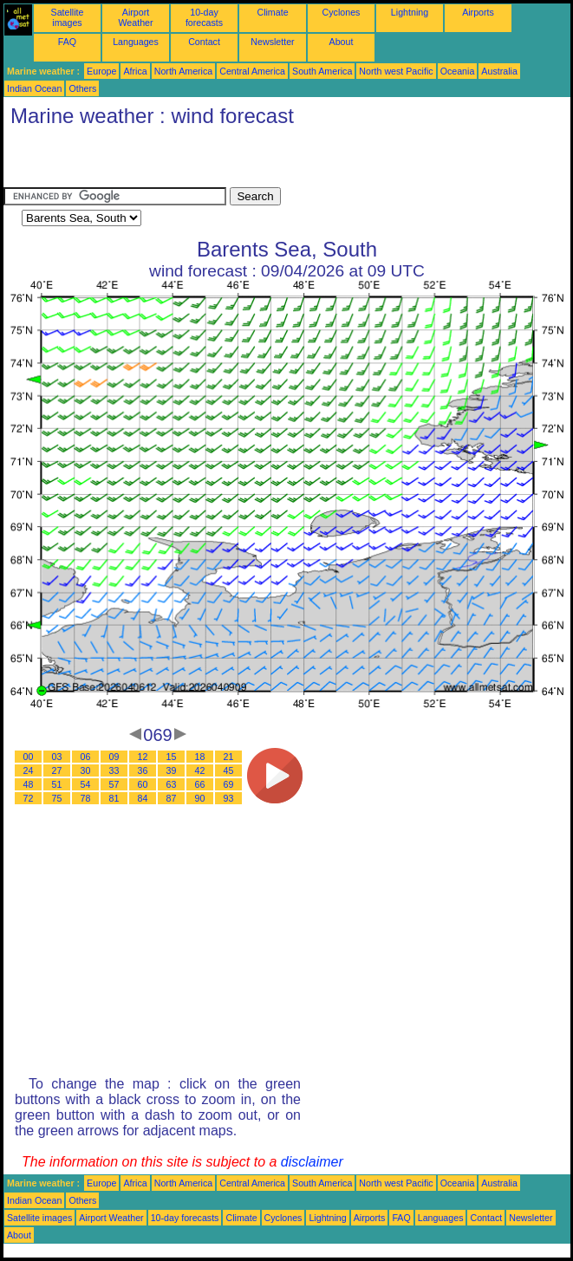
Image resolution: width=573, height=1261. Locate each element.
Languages (136, 41)
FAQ (67, 41)
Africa (135, 71)
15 (171, 756)
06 (86, 756)
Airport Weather (135, 17)
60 (143, 784)
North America (183, 71)
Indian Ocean (34, 88)
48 (28, 784)
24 (28, 770)
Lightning (409, 12)
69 (229, 784)
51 (57, 784)
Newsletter (272, 41)
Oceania (457, 71)
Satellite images (67, 17)
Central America (252, 71)
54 (86, 784)
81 (114, 798)
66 (200, 784)
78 (86, 798)
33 (114, 770)
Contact (204, 41)
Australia (499, 71)
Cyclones (341, 12)
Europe (101, 71)
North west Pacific (396, 71)
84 (143, 798)
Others (82, 88)
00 (28, 756)
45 (229, 770)
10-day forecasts (204, 17)
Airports (478, 12)
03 (57, 756)
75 (57, 798)
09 (114, 756)
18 (200, 756)
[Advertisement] (206, 161)
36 (143, 770)
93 (229, 798)
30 (86, 770)
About (341, 41)
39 (171, 770)
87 (171, 798)
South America (322, 71)
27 (57, 770)
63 (171, 784)
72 (28, 798)
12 (143, 756)
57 (114, 784)
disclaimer (312, 1161)
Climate (272, 12)
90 (200, 798)
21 (229, 756)
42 (200, 770)
